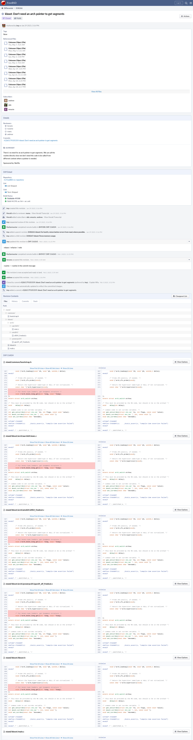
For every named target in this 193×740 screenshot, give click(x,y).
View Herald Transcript (40, 213)
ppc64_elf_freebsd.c (22, 342)
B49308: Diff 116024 (47, 227)
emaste (11, 109)
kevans (10, 126)
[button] (191, 3)
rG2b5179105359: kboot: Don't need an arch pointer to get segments (31, 140)
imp (17, 25)
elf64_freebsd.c (20, 335)
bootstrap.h (14, 316)
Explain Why (94, 282)
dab (9, 105)
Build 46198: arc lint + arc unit (18, 201)
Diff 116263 (33, 241)
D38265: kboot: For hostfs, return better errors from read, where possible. (56, 232)
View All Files (96, 91)
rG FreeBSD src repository (14, 180)
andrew (11, 100)
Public (18, 18)
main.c (12, 348)
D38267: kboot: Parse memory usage (41, 236)
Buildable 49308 (13, 198)
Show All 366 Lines (52, 368)
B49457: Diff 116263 (47, 254)
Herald (9, 213)
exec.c (16, 329)
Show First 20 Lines (37, 368)
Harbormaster (11, 227)
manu (9, 131)
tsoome (10, 128)
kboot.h (13, 345)
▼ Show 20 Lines (67, 368)
